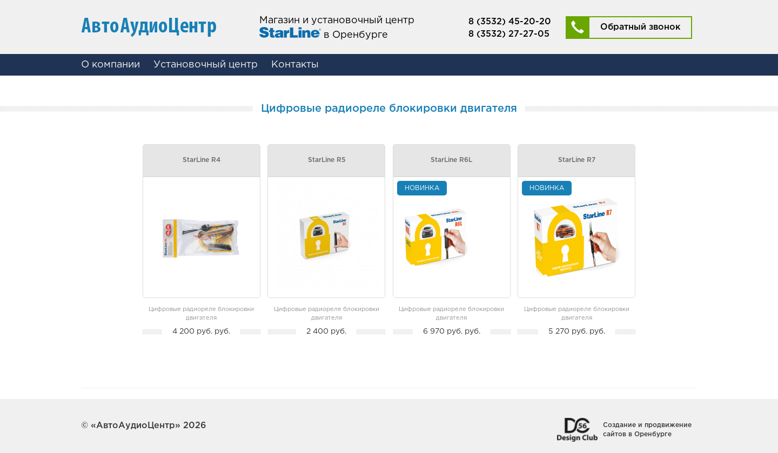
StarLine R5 (326, 160)
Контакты (295, 64)
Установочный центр (205, 64)
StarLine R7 (576, 160)
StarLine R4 (201, 160)
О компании (110, 64)
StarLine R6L (451, 160)
